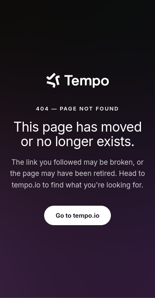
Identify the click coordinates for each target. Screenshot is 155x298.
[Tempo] (77, 80)
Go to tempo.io (77, 215)
